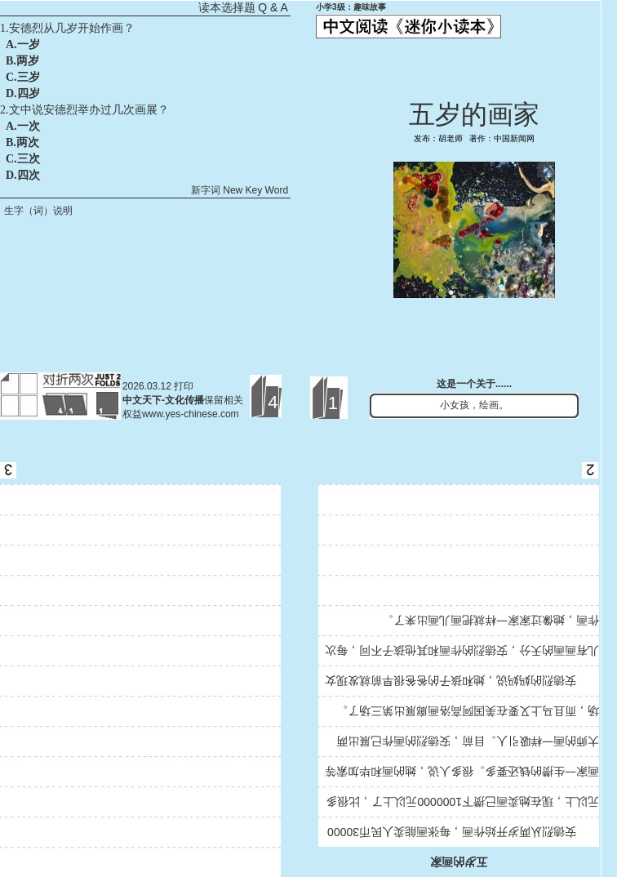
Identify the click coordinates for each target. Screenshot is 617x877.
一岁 (28, 44)
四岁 (28, 93)
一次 (28, 126)
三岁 (28, 77)
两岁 (27, 61)
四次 (28, 175)
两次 (27, 142)
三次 (28, 159)
